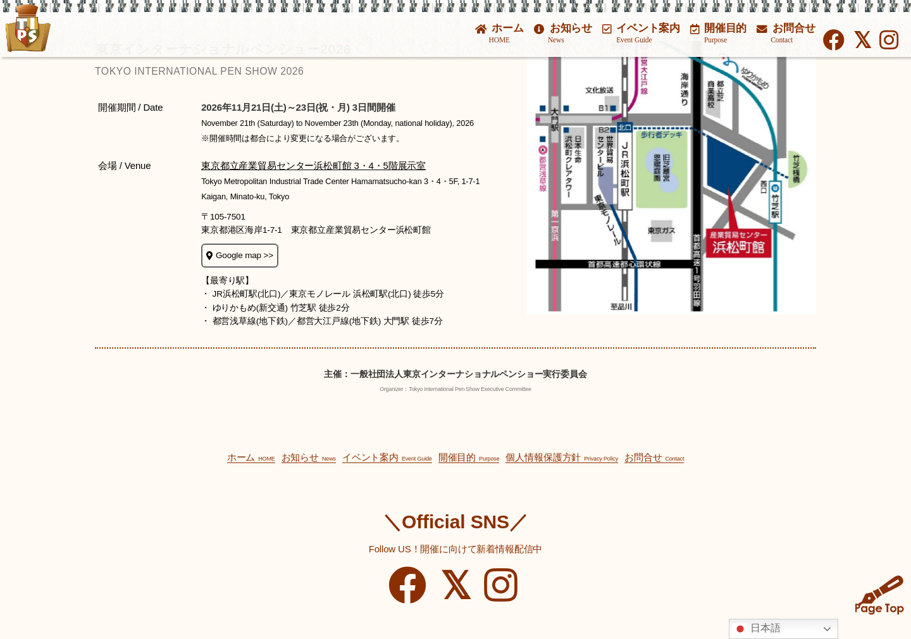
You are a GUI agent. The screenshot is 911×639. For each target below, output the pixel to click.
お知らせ (563, 33)
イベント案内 (641, 33)
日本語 (757, 628)
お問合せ (786, 33)
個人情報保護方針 (561, 457)
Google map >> (239, 255)
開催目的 (718, 33)
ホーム (499, 33)
